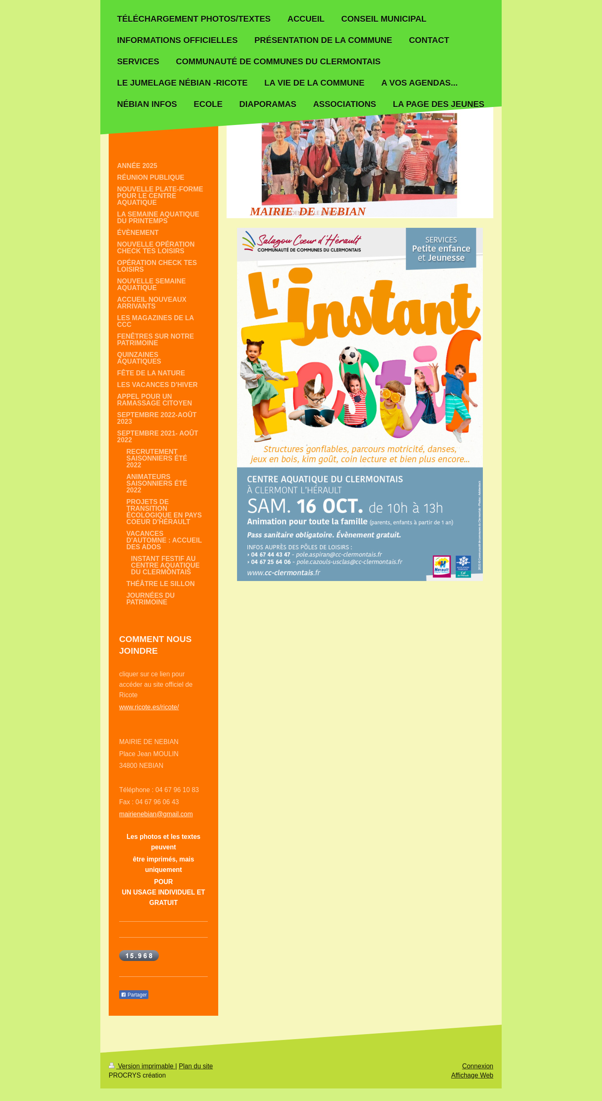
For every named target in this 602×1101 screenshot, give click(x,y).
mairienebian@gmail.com (156, 814)
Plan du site (196, 1066)
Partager (134, 995)
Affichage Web (472, 1075)
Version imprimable (142, 1066)
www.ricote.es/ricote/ (149, 707)
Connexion (477, 1066)
